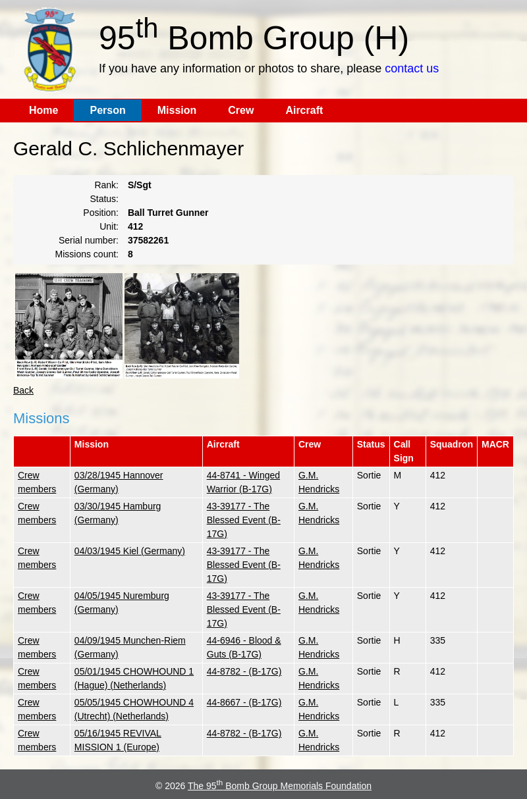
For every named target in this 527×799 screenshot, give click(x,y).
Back (23, 390)
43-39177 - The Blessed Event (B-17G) (244, 520)
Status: (104, 198)
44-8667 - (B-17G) (244, 702)
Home (43, 110)
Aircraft (304, 110)
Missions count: (87, 254)
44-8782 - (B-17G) (244, 671)
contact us (412, 68)
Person (107, 110)
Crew (241, 110)
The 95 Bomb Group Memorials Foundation (280, 786)
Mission (177, 110)
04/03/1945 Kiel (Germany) (129, 551)
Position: (101, 212)
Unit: (109, 226)
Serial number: (89, 240)
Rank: (106, 185)
